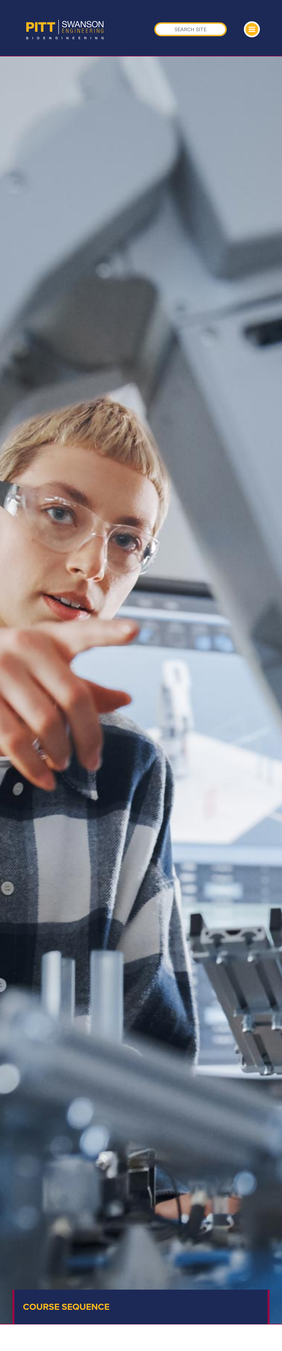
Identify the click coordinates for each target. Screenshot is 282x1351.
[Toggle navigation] (252, 29)
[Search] (190, 29)
